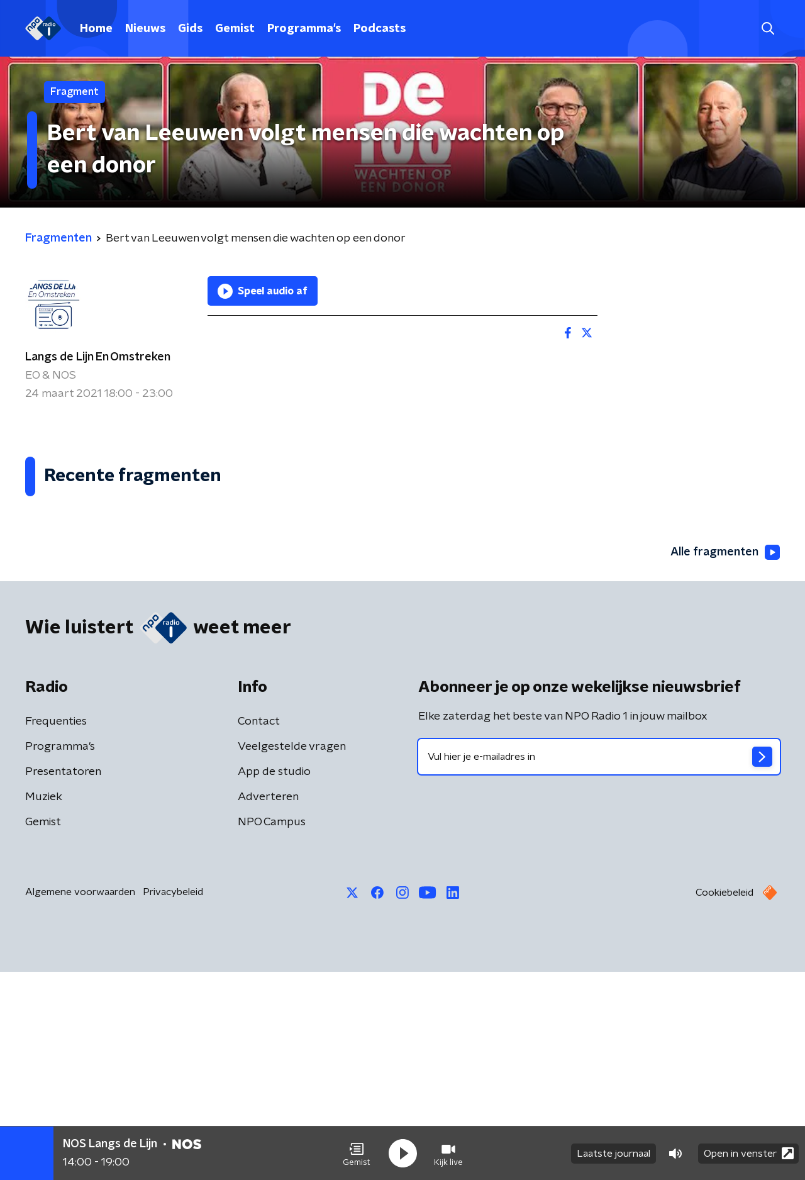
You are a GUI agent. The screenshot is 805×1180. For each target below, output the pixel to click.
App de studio (274, 980)
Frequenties (56, 929)
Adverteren (268, 1005)
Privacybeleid (173, 1100)
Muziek (43, 1005)
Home (96, 29)
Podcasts (379, 29)
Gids (190, 29)
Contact (259, 929)
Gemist (235, 29)
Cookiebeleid (724, 1101)
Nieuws (145, 29)
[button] (356, 1153)
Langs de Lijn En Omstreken (97, 357)
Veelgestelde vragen (292, 954)
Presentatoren (63, 980)
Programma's (304, 29)
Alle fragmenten (725, 761)
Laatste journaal (613, 1154)
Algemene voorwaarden (80, 1100)
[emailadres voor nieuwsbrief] (599, 964)
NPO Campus (272, 1030)
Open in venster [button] (749, 1153)
